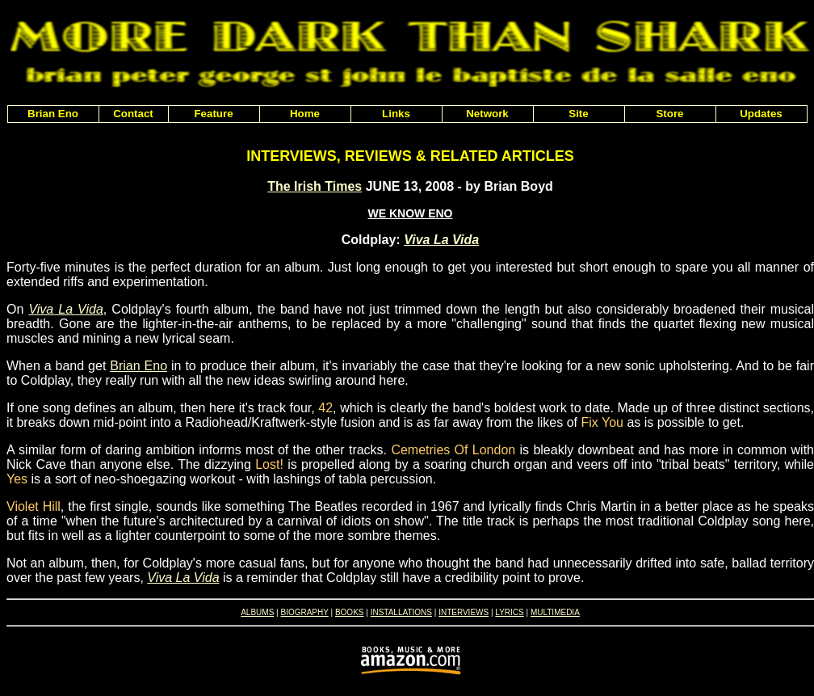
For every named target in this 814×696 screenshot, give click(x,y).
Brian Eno (138, 366)
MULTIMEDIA (555, 612)
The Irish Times (314, 186)
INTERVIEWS (463, 612)
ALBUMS (257, 612)
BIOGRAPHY (304, 612)
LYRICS (509, 612)
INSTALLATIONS (401, 612)
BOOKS (349, 612)
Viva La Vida (441, 240)
